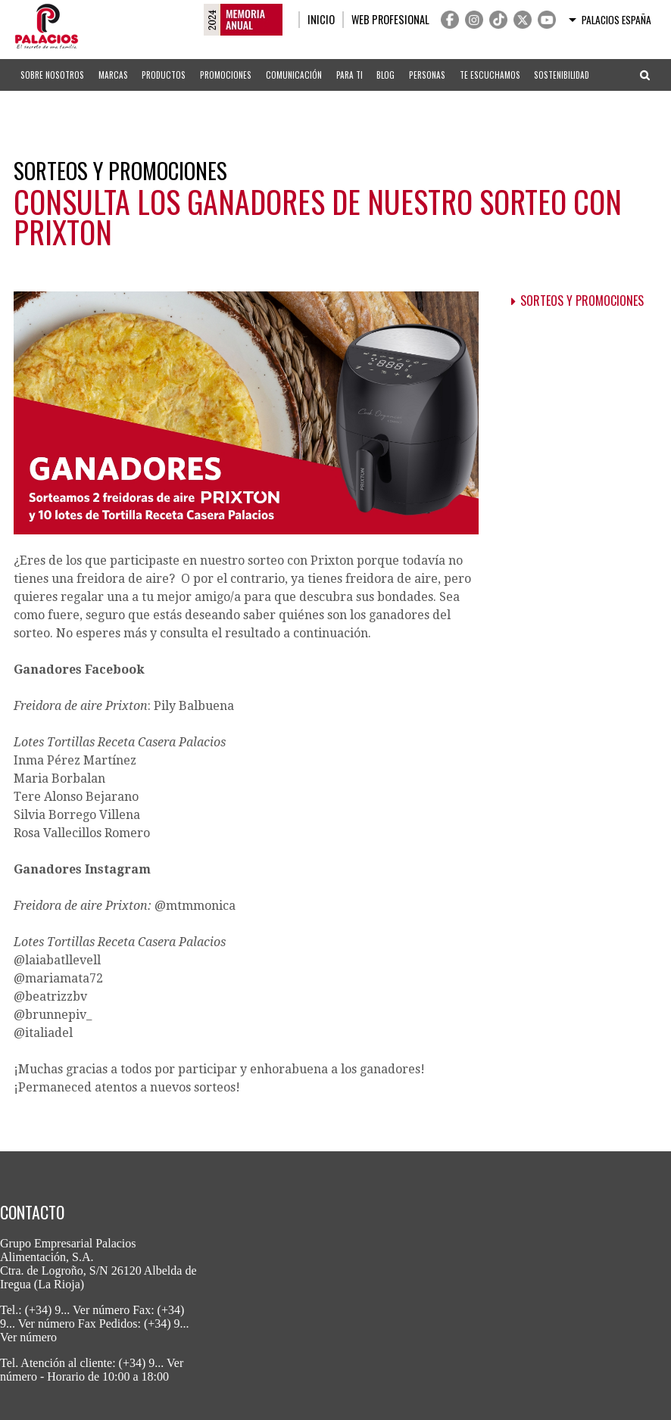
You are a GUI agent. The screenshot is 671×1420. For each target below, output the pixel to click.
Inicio (321, 19)
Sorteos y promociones (582, 300)
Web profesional (390, 19)
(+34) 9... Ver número (77, 1309)
